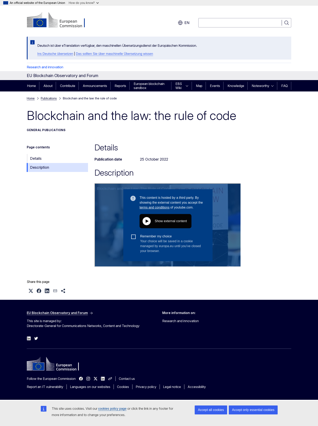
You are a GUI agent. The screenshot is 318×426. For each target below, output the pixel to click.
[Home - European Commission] (59, 20)
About (48, 86)
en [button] (183, 22)
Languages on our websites (90, 387)
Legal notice (172, 387)
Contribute (67, 86)
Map (199, 86)
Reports (120, 86)
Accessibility (197, 387)
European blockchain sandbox (149, 86)
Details (36, 158)
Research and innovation (45, 67)
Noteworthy (260, 86)
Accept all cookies (211, 410)
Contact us (127, 379)
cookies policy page (112, 408)
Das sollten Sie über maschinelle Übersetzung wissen (114, 53)
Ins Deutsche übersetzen (55, 53)
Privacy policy (146, 387)
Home (31, 86)
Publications (49, 98)
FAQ (284, 86)
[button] (31, 291)
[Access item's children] (188, 85)
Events (215, 86)
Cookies (123, 387)
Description (39, 167)
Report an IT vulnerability (45, 387)
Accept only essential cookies (253, 410)
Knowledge (236, 86)
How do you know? (84, 2)
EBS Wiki (178, 86)
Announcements (95, 86)
